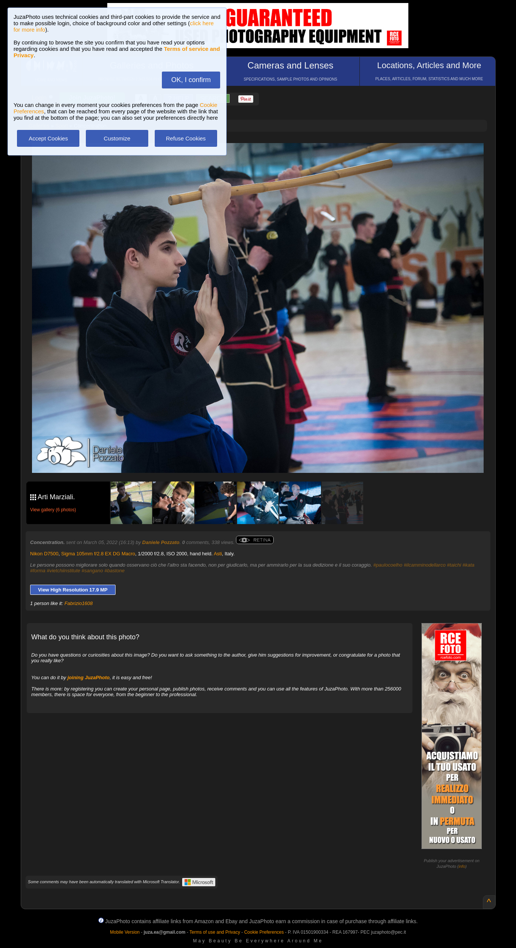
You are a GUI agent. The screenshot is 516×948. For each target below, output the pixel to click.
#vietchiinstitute (63, 570)
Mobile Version (125, 932)
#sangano (92, 570)
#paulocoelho (387, 565)
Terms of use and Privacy (214, 932)
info (462, 866)
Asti (218, 553)
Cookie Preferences (264, 932)
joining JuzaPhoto (88, 677)
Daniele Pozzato (161, 542)
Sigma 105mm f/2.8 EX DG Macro (98, 553)
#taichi (454, 565)
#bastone (114, 570)
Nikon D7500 (44, 553)
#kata (469, 565)
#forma (37, 570)
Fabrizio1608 (78, 603)
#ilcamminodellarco (425, 565)
